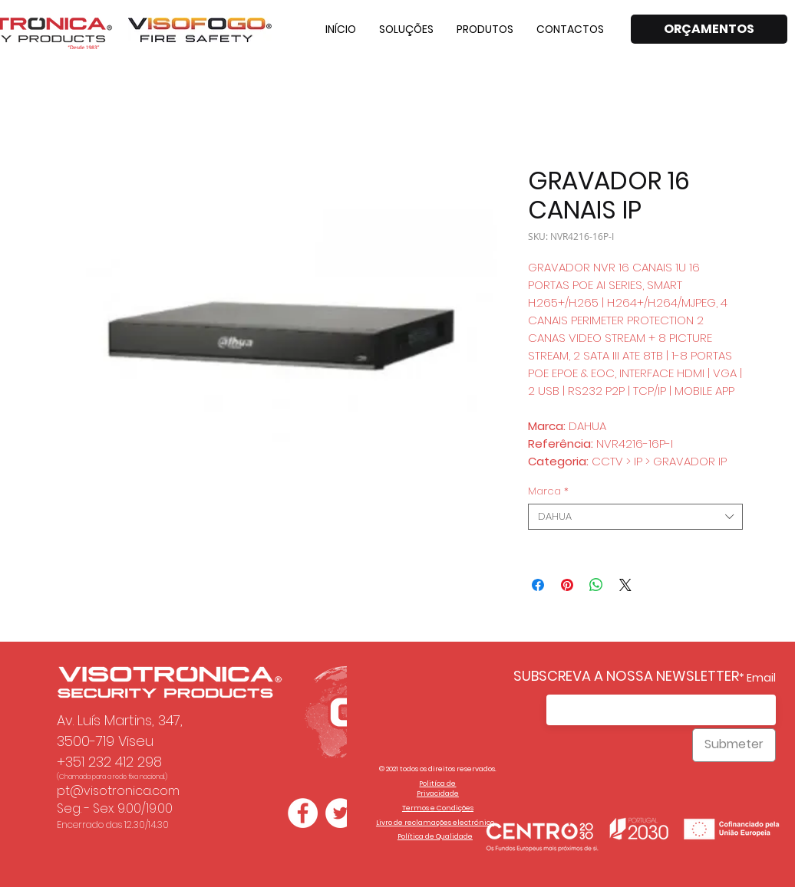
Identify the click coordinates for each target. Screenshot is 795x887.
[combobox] (635, 517)
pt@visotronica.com (118, 791)
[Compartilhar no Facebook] (538, 585)
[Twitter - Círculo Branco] (340, 813)
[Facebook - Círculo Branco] (303, 813)
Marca (548, 491)
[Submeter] (734, 745)
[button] (406, 29)
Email (761, 677)
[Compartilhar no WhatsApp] (596, 585)
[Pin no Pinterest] (567, 585)
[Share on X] (625, 585)
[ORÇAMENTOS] (709, 29)
